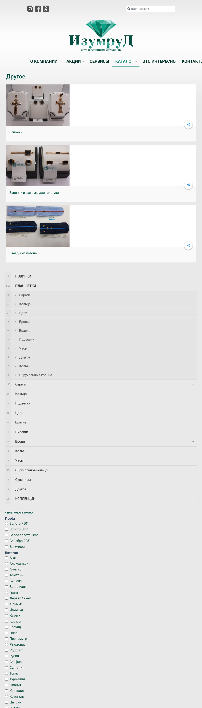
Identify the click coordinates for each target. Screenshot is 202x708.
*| (75, 641)
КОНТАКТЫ (163, 612)
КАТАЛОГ (113, 612)
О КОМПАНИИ (40, 614)
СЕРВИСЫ (89, 612)
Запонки (15, 132)
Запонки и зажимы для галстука (98, 132)
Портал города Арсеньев (111, 641)
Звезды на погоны (152, 132)
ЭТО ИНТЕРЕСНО (139, 614)
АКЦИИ (64, 612)
